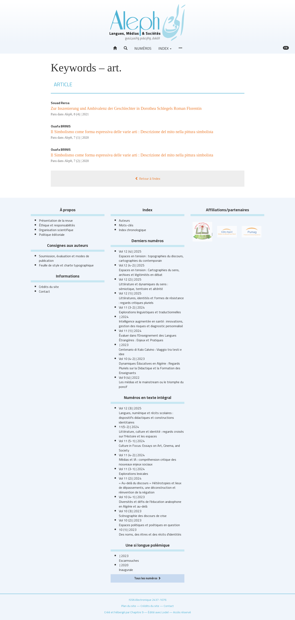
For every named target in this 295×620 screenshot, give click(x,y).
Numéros (142, 48)
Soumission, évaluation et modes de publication (64, 258)
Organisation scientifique (56, 230)
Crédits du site (49, 287)
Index (164, 48)
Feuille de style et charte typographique (66, 265)
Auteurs (124, 220)
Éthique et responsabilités (57, 225)
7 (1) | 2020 (81, 137)
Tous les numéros (147, 578)
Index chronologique (132, 230)
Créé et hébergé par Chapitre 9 (123, 612)
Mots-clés (126, 225)
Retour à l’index (147, 178)
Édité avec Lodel (158, 612)
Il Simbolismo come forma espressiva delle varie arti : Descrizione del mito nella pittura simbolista (132, 131)
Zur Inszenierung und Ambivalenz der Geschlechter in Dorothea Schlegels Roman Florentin (126, 108)
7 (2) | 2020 (81, 161)
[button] (125, 48)
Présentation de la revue (56, 220)
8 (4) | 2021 (81, 114)
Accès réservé (182, 612)
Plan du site (128, 606)
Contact (44, 291)
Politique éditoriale (52, 234)
